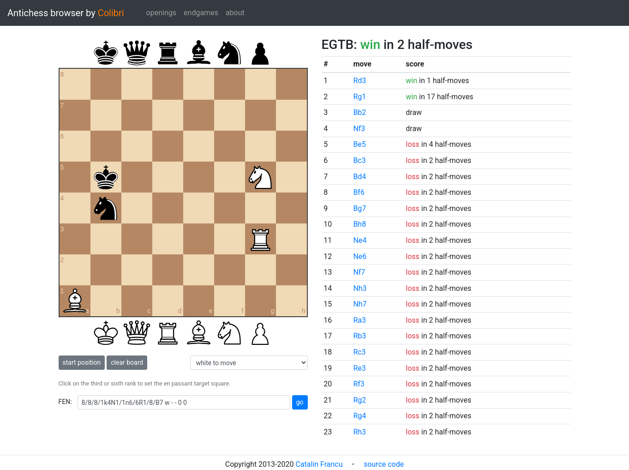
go (300, 402)
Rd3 (359, 80)
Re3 (359, 368)
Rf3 (358, 384)
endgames (201, 12)
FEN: (65, 401)
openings (161, 12)
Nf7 (359, 272)
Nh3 (359, 288)
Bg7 (359, 208)
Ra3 (359, 320)
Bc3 (359, 160)
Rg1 (359, 96)
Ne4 (359, 240)
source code (384, 464)
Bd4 (359, 176)
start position (82, 362)
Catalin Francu (318, 464)
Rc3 (359, 352)
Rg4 (359, 415)
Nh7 (359, 304)
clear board (127, 362)
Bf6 (359, 192)
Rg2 (359, 400)
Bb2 (359, 112)
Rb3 (359, 335)
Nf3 (359, 128)
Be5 (359, 144)
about (235, 12)
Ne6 (359, 256)
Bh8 (359, 224)
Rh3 (359, 432)
